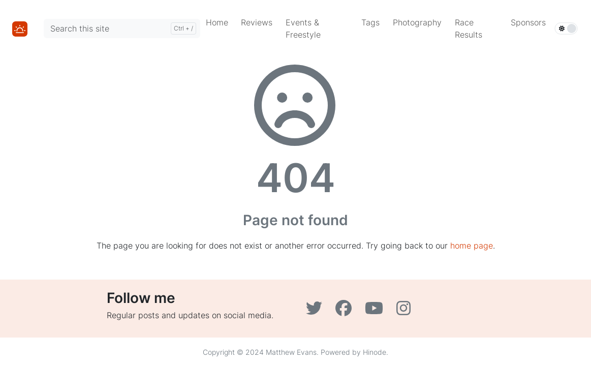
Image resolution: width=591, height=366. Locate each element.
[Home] (19, 28)
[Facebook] (346, 311)
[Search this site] (122, 28)
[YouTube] (376, 311)
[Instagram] (404, 311)
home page (471, 245)
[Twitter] (316, 311)
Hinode (374, 352)
